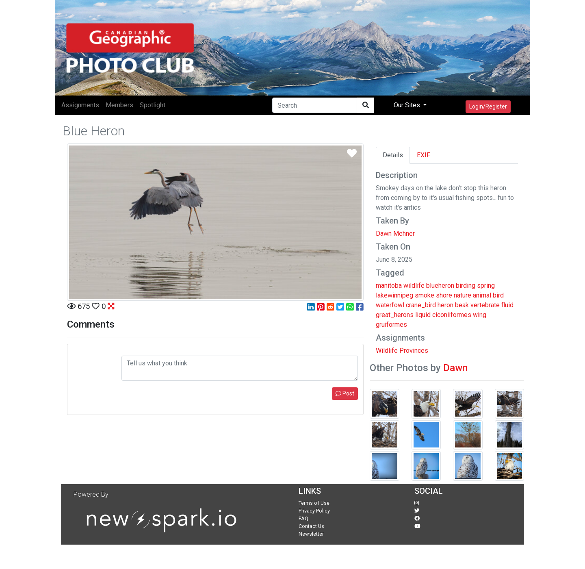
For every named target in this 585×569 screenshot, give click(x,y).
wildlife (414, 285)
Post (345, 393)
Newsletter (311, 534)
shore (444, 295)
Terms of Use (314, 503)
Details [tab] (393, 155)
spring (486, 285)
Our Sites (408, 105)
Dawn (455, 368)
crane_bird (421, 305)
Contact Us (311, 526)
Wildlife (387, 350)
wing (479, 315)
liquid (423, 315)
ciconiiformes (451, 315)
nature (462, 295)
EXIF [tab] (423, 155)
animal (482, 295)
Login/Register (488, 106)
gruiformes (391, 324)
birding (465, 285)
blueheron (440, 285)
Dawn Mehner (395, 233)
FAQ (303, 518)
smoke (424, 295)
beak (462, 305)
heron (445, 305)
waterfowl (390, 305)
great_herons (395, 315)
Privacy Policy (314, 511)
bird (498, 295)
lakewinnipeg (394, 295)
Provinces (413, 350)
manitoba (389, 285)
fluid (507, 305)
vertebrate (485, 305)
